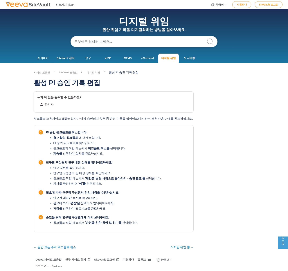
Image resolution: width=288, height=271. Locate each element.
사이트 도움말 (42, 72)
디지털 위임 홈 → (182, 247)
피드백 (283, 242)
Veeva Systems (53, 266)
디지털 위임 (168, 58)
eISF (108, 58)
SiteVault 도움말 (68, 72)
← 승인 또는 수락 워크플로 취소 (55, 247)
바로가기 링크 (65, 4)
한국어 (219, 4)
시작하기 (42, 58)
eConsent (147, 58)
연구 (88, 58)
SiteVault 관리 (66, 58)
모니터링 (189, 58)
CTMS (128, 58)
